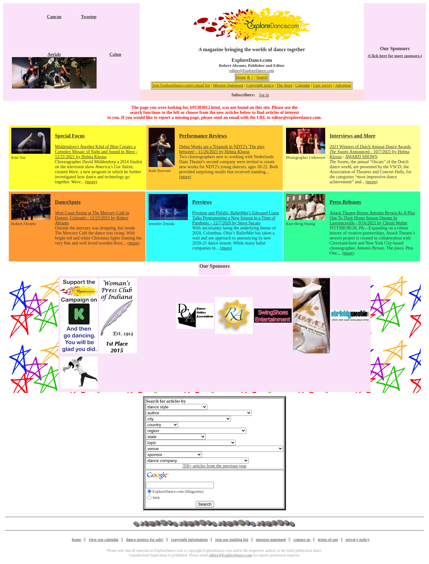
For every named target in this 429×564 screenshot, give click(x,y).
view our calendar (104, 539)
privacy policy (358, 539)
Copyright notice (260, 85)
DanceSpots (68, 202)
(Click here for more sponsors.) (395, 55)
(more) (91, 182)
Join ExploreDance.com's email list (181, 85)
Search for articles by (166, 401)
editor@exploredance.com (296, 117)
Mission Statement (228, 85)
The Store (285, 85)
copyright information (189, 539)
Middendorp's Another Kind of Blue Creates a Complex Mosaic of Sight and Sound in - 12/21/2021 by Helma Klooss (96, 151)
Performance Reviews (203, 136)
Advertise (343, 85)
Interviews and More (352, 136)
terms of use (328, 539)
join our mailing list (231, 539)
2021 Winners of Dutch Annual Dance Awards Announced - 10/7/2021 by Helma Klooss (370, 151)
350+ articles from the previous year (214, 466)
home (76, 539)
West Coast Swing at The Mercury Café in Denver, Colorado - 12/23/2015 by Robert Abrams (92, 218)
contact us (302, 539)
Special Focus (70, 136)
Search (261, 77)
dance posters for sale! (144, 539)
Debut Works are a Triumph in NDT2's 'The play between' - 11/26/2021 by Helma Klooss (222, 149)
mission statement (271, 539)
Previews (202, 202)
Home (241, 77)
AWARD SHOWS (361, 156)
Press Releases (345, 202)
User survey (322, 85)
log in (264, 95)
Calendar (302, 85)
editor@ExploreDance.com (252, 70)
